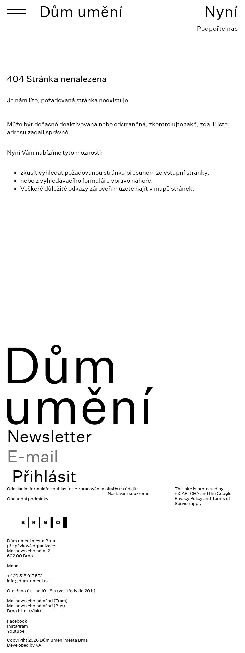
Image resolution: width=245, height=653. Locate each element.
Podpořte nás (217, 28)
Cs (110, 488)
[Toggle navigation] (16, 12)
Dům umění (81, 11)
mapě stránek (173, 188)
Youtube (15, 631)
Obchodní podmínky (27, 499)
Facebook (17, 621)
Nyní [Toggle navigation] (221, 11)
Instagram (17, 626)
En (117, 488)
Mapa (12, 566)
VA (38, 645)
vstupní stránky (185, 172)
